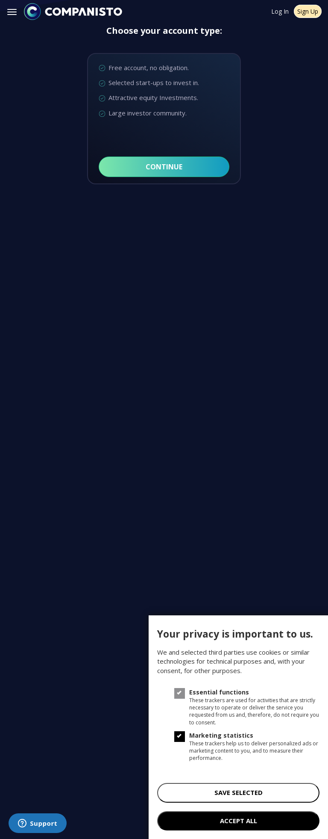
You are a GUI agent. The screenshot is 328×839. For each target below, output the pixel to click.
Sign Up (307, 11)
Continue (164, 166)
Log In (280, 11)
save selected (238, 792)
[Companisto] (73, 11)
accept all (238, 820)
